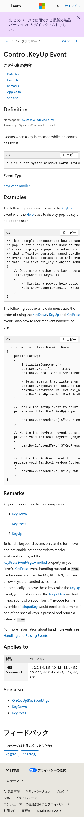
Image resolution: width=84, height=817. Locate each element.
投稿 (7, 798)
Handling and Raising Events (26, 635)
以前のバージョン (37, 791)
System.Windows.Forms (38, 120)
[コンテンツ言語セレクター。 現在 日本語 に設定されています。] (13, 770)
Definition (13, 74)
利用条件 (10, 810)
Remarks (13, 86)
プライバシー (24, 798)
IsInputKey (57, 593)
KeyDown (39, 314)
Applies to (14, 92)
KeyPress (73, 314)
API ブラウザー (26, 41)
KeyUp (67, 208)
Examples (13, 80)
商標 (25, 810)
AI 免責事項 (12, 791)
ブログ (60, 791)
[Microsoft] (42, 6)
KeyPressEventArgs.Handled (25, 562)
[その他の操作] (76, 41)
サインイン (72, 6)
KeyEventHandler (17, 185)
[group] (42, 164)
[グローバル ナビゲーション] (4, 6)
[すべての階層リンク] (7, 41)
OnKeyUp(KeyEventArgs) (31, 700)
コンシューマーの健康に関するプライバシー (35, 804)
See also (12, 98)
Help (30, 214)
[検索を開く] (58, 6)
